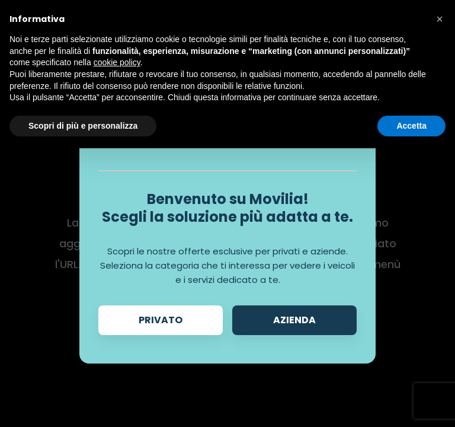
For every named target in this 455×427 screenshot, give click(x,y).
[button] (439, 18)
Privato (160, 320)
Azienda (294, 320)
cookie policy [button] (117, 62)
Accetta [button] (411, 125)
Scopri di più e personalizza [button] (82, 125)
